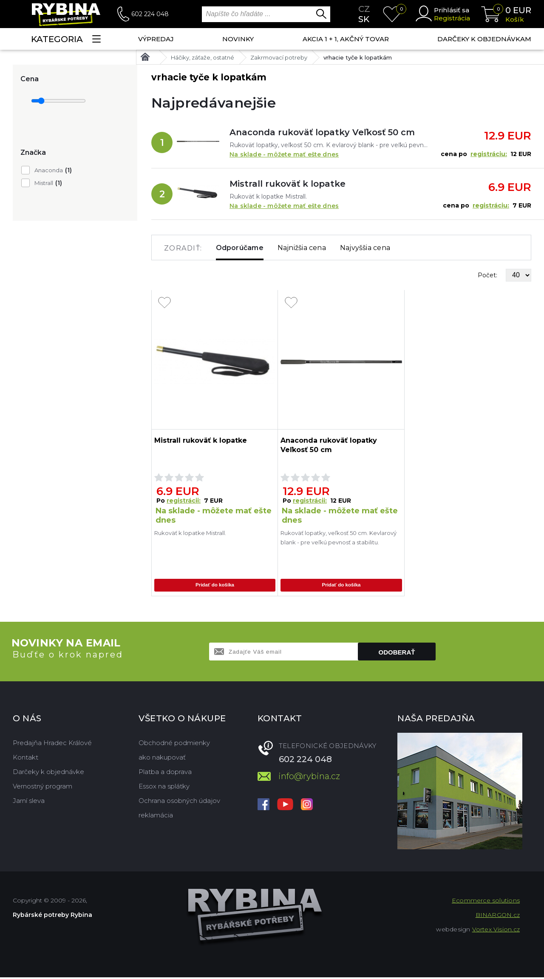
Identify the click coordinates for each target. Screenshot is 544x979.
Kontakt (25, 759)
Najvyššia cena (365, 248)
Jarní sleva (29, 802)
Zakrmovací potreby (278, 57)
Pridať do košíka (215, 585)
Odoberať (397, 653)
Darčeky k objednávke (48, 773)
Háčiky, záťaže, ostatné (202, 57)
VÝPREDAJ (156, 39)
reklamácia (156, 817)
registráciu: (488, 154)
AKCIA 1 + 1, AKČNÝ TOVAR (346, 39)
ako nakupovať (162, 759)
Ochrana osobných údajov (179, 802)
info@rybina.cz (309, 778)
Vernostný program (42, 788)
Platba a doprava (165, 773)
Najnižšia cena (302, 248)
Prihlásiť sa (451, 10)
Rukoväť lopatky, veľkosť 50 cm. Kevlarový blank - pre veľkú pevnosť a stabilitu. (338, 537)
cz (364, 9)
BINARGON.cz (498, 916)
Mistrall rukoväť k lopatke (288, 184)
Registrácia (452, 18)
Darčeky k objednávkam (484, 39)
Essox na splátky (164, 788)
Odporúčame (240, 248)
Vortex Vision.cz (496, 931)
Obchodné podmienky (174, 744)
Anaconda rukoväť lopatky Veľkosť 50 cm (322, 132)
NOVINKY (238, 39)
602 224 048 (150, 14)
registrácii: (184, 500)
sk (363, 19)
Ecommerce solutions (486, 902)
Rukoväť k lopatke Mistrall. (190, 532)
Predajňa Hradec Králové (52, 744)
